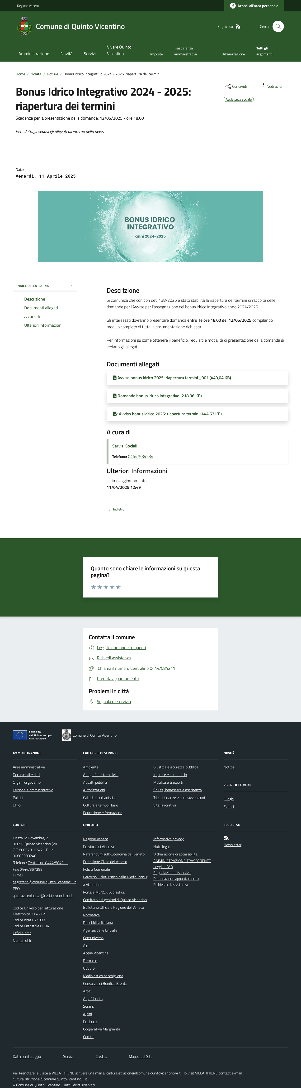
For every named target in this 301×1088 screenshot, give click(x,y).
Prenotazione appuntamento (176, 878)
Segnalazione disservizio (172, 872)
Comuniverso (93, 938)
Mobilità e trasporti (168, 782)
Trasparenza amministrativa (185, 51)
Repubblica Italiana (98, 922)
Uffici (17, 805)
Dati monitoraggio (27, 1056)
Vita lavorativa (164, 805)
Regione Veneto (28, 5)
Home (20, 74)
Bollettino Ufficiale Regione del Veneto (113, 907)
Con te (88, 1036)
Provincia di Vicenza (98, 846)
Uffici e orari (22, 933)
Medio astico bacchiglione (103, 976)
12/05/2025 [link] (240, 320)
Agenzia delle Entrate (100, 930)
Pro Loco (90, 1021)
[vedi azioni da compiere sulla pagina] (272, 86)
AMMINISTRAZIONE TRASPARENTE (182, 861)
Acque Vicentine (95, 953)
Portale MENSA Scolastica (104, 892)
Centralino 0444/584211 (48, 862)
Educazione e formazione (102, 813)
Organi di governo (27, 782)
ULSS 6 (89, 968)
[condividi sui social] (236, 86)
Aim (86, 945)
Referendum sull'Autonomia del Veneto (114, 854)
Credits (101, 1056)
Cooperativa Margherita (101, 1029)
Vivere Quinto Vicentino (119, 50)
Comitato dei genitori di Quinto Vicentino (115, 900)
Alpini (87, 1014)
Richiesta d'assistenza (170, 884)
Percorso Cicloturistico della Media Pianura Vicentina (115, 880)
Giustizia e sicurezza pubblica (175, 767)
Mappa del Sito (140, 1056)
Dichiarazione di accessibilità (175, 854)
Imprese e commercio (170, 774)
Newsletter (232, 845)
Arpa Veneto (93, 998)
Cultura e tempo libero (100, 805)
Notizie (52, 74)
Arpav (87, 991)
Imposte (156, 54)
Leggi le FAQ (163, 866)
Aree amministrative (29, 767)
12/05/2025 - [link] (113, 118)
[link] (113, 118)
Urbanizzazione (233, 54)
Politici (18, 797)
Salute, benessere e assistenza (177, 790)
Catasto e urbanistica (99, 797)
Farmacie (90, 960)
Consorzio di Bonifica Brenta (105, 983)
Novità (66, 53)
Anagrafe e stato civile (100, 774)
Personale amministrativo (33, 790)
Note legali (161, 846)
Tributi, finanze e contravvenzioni (179, 797)
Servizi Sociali (124, 446)
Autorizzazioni (94, 790)
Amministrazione (34, 53)
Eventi (229, 806)
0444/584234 (140, 456)
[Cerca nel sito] (276, 26)
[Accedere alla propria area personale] (254, 5)
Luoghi (229, 799)
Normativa (91, 915)
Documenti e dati (26, 774)
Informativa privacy (168, 839)
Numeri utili (22, 940)
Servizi (90, 53)
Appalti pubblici (95, 782)
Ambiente (91, 767)
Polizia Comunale (96, 869)
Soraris (88, 1006)
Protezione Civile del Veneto (105, 862)
